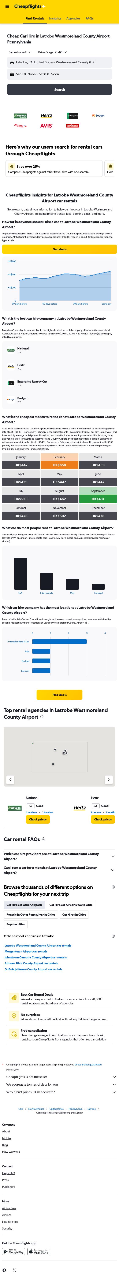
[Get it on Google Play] (13, 1251)
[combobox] (20, 52)
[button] (7, 6)
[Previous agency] (10, 780)
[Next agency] (109, 780)
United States (56, 1108)
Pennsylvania (75, 1108)
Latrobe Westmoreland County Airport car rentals (38, 945)
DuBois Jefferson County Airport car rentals (33, 969)
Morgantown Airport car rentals (26, 951)
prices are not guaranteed (88, 1064)
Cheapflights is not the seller (61, 1076)
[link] (59, 249)
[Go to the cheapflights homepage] (30, 6)
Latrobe (92, 1108)
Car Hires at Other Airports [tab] (24, 904)
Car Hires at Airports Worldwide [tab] (71, 904)
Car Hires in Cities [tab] (74, 914)
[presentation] (42, 716)
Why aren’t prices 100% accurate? (61, 1092)
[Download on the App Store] (38, 1251)
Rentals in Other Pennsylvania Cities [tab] (31, 914)
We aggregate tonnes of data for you (61, 1084)
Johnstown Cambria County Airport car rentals (36, 957)
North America (36, 1108)
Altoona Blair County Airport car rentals (31, 963)
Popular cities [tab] (16, 924)
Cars (20, 1108)
